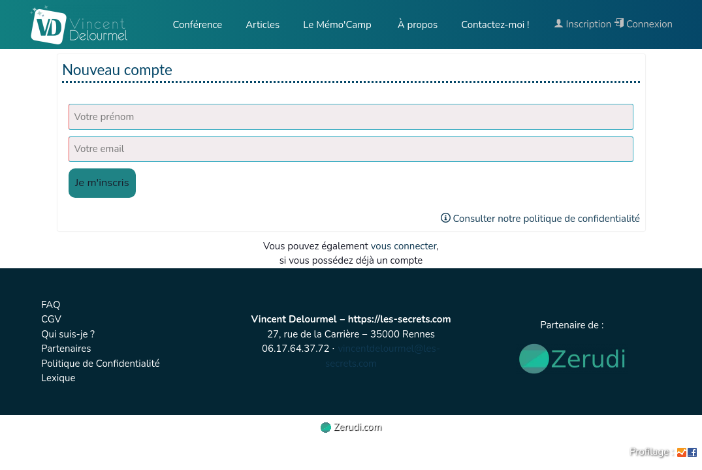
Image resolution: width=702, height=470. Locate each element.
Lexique (58, 377)
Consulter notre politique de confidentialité (540, 218)
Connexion (643, 24)
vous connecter (404, 246)
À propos (416, 24)
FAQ (51, 304)
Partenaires (66, 348)
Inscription (583, 24)
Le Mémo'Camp (337, 24)
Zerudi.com (351, 426)
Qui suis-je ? (68, 334)
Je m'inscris (102, 182)
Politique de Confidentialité (100, 363)
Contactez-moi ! (495, 24)
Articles (262, 24)
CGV (51, 319)
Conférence (197, 24)
